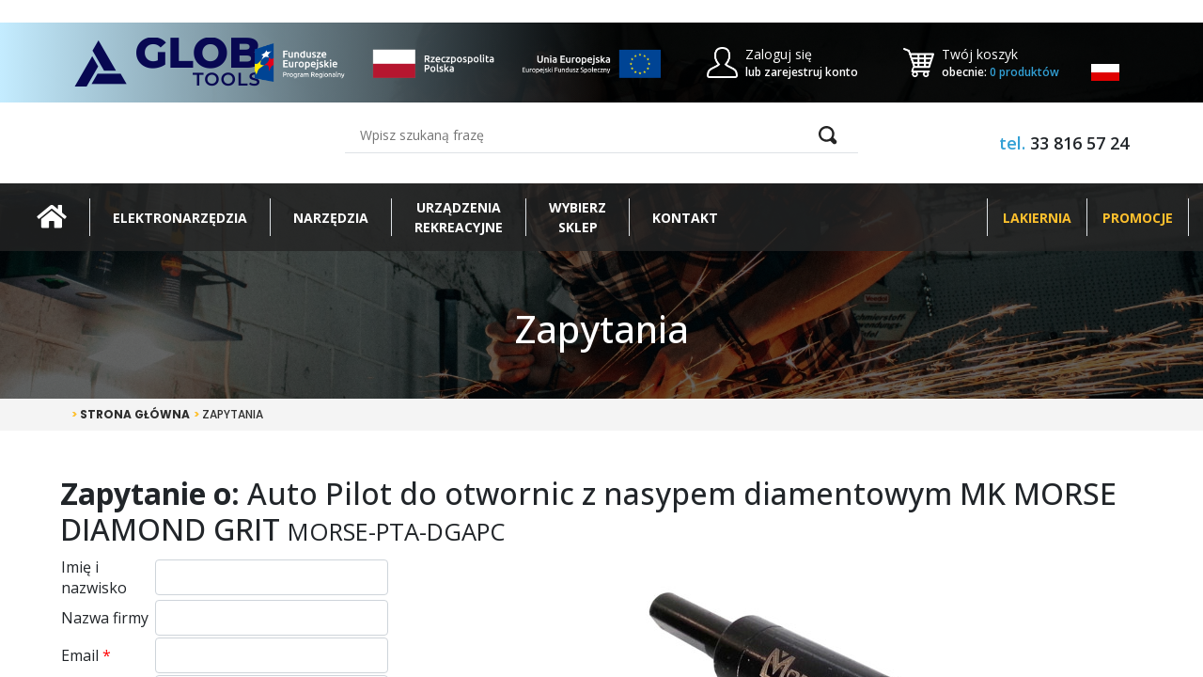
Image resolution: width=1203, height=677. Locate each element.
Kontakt (685, 218)
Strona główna (130, 414)
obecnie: (1000, 72)
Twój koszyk (980, 54)
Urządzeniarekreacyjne (458, 217)
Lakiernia (1037, 218)
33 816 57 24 (1079, 143)
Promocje (1137, 218)
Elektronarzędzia (180, 218)
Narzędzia (330, 218)
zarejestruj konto (811, 72)
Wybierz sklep (577, 217)
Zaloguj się (778, 54)
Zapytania (228, 414)
